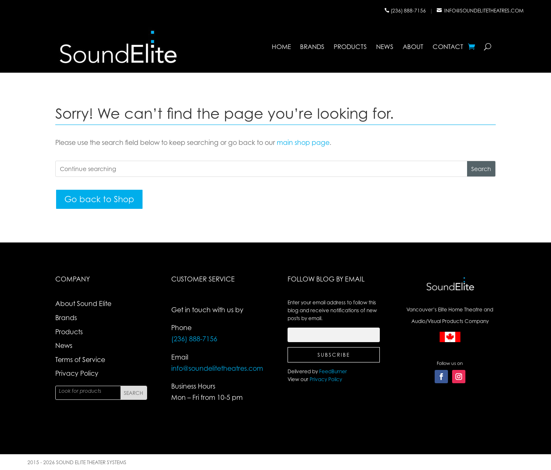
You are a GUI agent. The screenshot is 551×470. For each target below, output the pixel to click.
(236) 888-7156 (409, 10)
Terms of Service (80, 359)
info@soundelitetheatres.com (484, 10)
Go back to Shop (99, 199)
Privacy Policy (76, 373)
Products (350, 47)
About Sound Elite (83, 303)
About (413, 47)
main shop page (303, 142)
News (385, 47)
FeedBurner (333, 371)
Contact (448, 47)
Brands (312, 47)
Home (281, 47)
